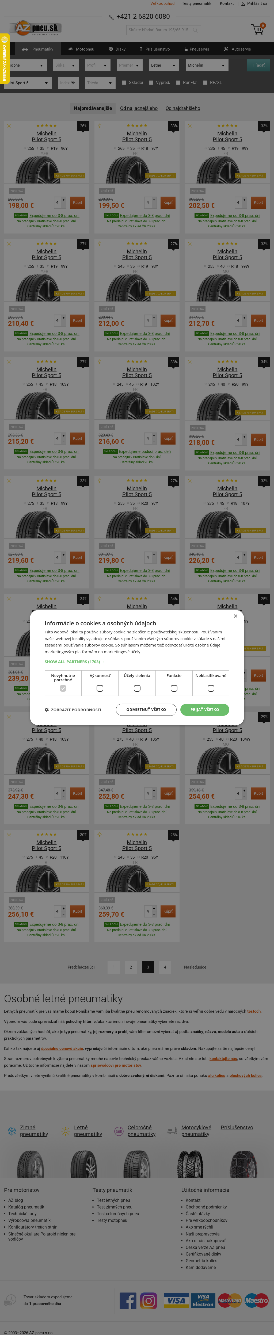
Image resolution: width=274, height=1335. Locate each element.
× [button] (235, 616)
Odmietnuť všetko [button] (146, 709)
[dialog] (137, 667)
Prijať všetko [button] (205, 709)
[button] (137, 661)
